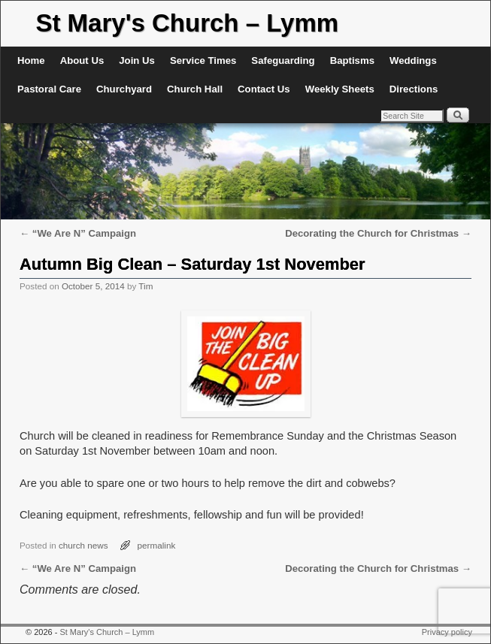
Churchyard (124, 89)
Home (31, 60)
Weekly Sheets (339, 89)
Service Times (203, 60)
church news (83, 545)
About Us (82, 60)
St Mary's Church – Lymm (186, 23)
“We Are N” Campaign (78, 233)
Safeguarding (282, 60)
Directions (413, 89)
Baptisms (352, 60)
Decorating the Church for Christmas (378, 233)
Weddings (413, 60)
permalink (157, 545)
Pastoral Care (49, 89)
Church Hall (195, 89)
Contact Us (264, 89)
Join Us (137, 60)
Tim (145, 286)
